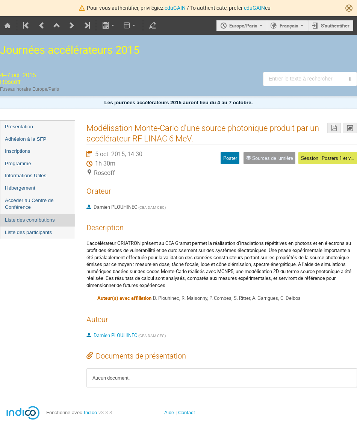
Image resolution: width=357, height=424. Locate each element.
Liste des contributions (30, 220)
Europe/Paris (243, 25)
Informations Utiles (25, 175)
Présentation (19, 126)
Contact (186, 412)
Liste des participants (28, 232)
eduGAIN (175, 7)
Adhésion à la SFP (25, 139)
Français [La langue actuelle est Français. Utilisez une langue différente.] (289, 25)
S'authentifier (335, 25)
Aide (169, 412)
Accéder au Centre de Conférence (29, 204)
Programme (18, 163)
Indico (90, 412)
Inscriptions (17, 151)
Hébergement (20, 188)
